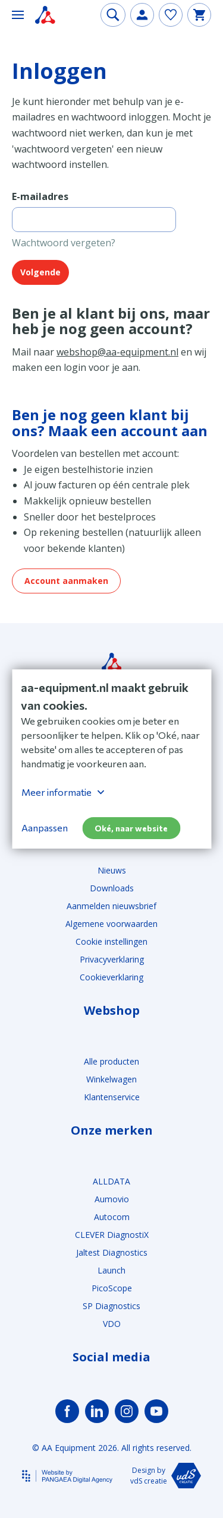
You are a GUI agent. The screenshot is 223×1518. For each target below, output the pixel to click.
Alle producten (111, 1061)
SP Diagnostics (111, 1305)
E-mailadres (40, 196)
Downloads (112, 888)
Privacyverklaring (112, 959)
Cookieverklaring (111, 977)
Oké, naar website (131, 828)
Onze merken (112, 1130)
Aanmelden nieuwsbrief (111, 906)
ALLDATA (111, 1181)
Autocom (112, 1216)
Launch (111, 1270)
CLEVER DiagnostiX (112, 1234)
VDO (112, 1323)
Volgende (40, 272)
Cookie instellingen (111, 941)
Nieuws (112, 870)
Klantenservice (112, 1097)
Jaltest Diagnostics (111, 1252)
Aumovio (112, 1199)
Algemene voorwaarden (111, 923)
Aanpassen (44, 827)
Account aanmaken (66, 580)
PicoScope (112, 1288)
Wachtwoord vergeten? (63, 242)
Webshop (112, 1010)
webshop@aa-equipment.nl (117, 351)
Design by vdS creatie (165, 1475)
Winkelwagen (111, 1079)
